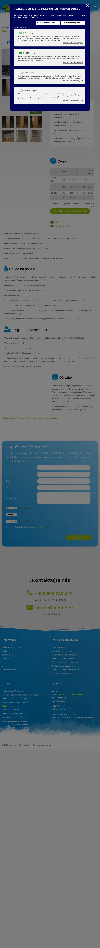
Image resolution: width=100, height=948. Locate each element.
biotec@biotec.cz (54, 606)
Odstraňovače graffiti (10, 708)
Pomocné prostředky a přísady (14, 719)
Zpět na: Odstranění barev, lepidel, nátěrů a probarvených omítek (30, 416)
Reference (6, 657)
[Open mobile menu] (95, 7)
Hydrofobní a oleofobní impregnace (16, 716)
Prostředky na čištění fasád (13, 689)
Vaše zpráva (11, 496)
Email (8, 479)
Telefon (9, 473)
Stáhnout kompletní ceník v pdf (70, 209)
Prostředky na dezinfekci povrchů (15, 701)
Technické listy (8, 653)
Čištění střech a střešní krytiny (64, 653)
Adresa (9, 486)
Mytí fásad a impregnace (62, 649)
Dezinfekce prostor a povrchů (64, 672)
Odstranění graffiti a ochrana (63, 657)
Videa (4, 664)
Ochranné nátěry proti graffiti (13, 712)
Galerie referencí (9, 668)
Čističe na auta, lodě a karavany (15, 723)
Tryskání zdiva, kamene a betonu (65, 664)
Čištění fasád (57, 646)
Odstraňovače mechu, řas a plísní (16, 697)
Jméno (9, 466)
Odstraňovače (7, 704)
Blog (4, 661)
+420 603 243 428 (54, 592)
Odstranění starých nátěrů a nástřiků (67, 668)
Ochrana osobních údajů (12, 646)
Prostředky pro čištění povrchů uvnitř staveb (20, 693)
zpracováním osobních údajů (47, 525)
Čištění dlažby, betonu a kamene (65, 661)
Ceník (4, 649)
